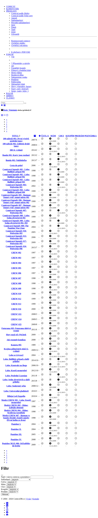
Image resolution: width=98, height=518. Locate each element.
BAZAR (9, 93)
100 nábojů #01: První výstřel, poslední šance (16, 140)
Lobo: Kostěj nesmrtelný (16, 370)
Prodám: (4, 492)
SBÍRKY (10, 96)
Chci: (3, 487)
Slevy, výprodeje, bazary (21, 86)
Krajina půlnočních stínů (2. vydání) (16, 350)
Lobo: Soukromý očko (16, 386)
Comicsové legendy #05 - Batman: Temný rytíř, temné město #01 (16, 196)
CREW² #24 (16, 319)
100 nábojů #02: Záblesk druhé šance (16, 145)
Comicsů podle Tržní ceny (22, 16)
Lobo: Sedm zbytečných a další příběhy (16, 381)
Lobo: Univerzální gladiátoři (16, 391)
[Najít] (12, 102)
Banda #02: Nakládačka (16, 160)
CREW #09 (16, 288)
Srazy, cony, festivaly (20, 89)
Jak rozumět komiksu (16, 340)
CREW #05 (16, 268)
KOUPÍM (70, 136)
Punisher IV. (16, 439)
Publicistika (16, 82)
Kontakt (35, 499)
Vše (12, 57)
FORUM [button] (9, 54)
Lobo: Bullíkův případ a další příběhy (16, 360)
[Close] (2, 475)
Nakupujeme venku (19, 77)
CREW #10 (16, 294)
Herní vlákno (16, 73)
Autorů (14, 18)
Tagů (13, 29)
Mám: (3, 484)
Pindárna (15, 79)
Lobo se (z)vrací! (16, 355)
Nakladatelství (17, 20)
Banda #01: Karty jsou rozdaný (16, 155)
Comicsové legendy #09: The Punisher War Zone (16, 227)
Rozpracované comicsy (20, 41)
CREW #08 (16, 283)
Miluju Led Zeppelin (16, 396)
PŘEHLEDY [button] (11, 11)
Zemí (13, 32)
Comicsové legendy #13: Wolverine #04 (16, 237)
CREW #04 (16, 263)
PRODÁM (79, 136)
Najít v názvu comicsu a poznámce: (15, 477)
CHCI (61, 136)
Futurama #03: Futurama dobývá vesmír (16, 329)
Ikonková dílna (17, 75)
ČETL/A (45, 136)
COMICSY (10, 6)
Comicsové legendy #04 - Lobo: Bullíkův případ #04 (16, 191)
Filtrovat (5, 494)
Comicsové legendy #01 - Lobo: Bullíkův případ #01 (16, 170)
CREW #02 (16, 253)
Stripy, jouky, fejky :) (20, 91)
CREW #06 (16, 273)
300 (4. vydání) (16, 150)
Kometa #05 (16, 345)
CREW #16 (16, 309)
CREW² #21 (16, 314)
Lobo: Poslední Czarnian (16, 376)
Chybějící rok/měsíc (19, 45)
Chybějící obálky (18, 43)
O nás (28, 499)
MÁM (53, 136)
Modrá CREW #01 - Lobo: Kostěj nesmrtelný (16, 401)
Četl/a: (4, 482)
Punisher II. (16, 429)
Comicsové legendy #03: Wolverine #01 (16, 186)
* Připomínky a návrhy (20, 63)
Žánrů (13, 27)
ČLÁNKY (10, 98)
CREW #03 (16, 258)
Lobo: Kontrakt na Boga (16, 365)
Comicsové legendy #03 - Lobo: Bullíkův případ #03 (16, 181)
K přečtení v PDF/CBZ (20, 52)
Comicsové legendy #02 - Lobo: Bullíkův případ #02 (16, 175)
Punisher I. (16, 424)
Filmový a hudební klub (21, 70)
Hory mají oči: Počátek (16, 335)
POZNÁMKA (90, 136)
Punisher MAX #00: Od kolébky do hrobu (16, 444)
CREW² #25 (16, 324)
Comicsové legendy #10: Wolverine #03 (16, 232)
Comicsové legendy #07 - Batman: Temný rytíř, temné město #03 (16, 206)
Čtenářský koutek (18, 68)
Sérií (13, 25)
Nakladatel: (5, 479)
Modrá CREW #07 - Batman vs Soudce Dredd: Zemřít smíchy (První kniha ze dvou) (16, 417)
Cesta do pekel (16, 165)
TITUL (15, 136)
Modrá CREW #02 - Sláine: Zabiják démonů (16, 406)
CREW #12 (16, 299)
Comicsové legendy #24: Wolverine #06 (16, 247)
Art (12, 66)
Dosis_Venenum (10, 110)
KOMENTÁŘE (12, 9)
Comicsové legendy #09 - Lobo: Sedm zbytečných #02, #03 (16, 222)
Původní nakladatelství (20, 23)
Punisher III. (16, 434)
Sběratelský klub (18, 84)
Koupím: (4, 489)
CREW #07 (16, 278)
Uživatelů (15, 34)
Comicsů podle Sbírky (20, 13)
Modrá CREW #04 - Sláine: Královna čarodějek (16, 411)
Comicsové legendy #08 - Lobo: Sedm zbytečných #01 (16, 216)
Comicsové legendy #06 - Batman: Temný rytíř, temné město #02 (16, 201)
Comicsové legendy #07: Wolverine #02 (16, 211)
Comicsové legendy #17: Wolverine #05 (16, 242)
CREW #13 (16, 304)
